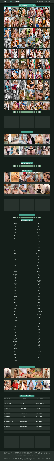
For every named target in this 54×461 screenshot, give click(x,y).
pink (15, 318)
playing (15, 320)
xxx (38, 357)
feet (39, 256)
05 (21, 111)
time (15, 344)
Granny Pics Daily (23, 398)
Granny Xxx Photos (39, 431)
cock (15, 241)
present (38, 321)
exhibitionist (38, 253)
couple (38, 243)
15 (40, 111)
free (39, 259)
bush (39, 237)
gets (15, 266)
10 (30, 111)
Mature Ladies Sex (39, 413)
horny (15, 281)
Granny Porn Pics (39, 421)
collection (39, 241)
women (15, 357)
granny (38, 272)
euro (15, 251)
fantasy (15, 254)
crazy (15, 244)
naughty (38, 305)
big (38, 231)
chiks (15, 240)
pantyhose (39, 314)
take (39, 341)
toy (39, 345)
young (15, 362)
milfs (39, 299)
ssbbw (39, 338)
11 (32, 111)
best (15, 231)
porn (39, 320)
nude (39, 308)
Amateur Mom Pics (39, 418)
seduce (39, 330)
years (39, 359)
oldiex (15, 313)
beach (15, 229)
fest (15, 257)
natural (15, 305)
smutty (15, 336)
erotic (39, 250)
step (15, 339)
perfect (15, 315)
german (38, 265)
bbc (15, 228)
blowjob (15, 234)
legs (39, 290)
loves (39, 295)
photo (39, 315)
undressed (15, 348)
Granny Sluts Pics (7, 408)
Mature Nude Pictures (24, 431)
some (39, 336)
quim (39, 323)
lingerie (38, 292)
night (15, 308)
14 (38, 111)
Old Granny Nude (39, 426)
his (15, 280)
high (39, 278)
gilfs (15, 268)
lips (15, 293)
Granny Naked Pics (23, 408)
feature (15, 256)
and (15, 225)
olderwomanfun (39, 311)
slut (15, 335)
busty (15, 238)
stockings (15, 341)
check (39, 238)
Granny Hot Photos (39, 398)
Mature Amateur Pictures (8, 421)
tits (39, 344)
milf (15, 299)
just (15, 287)
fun (15, 265)
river (15, 329)
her (15, 278)
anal (39, 223)
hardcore (15, 277)
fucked (38, 262)
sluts (39, 335)
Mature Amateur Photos (24, 421)
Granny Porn (22, 403)
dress (39, 249)
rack (15, 324)
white (39, 353)
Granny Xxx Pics (38, 400)
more (39, 302)
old (39, 310)
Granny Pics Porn (23, 418)
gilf (39, 266)
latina (15, 290)
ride (39, 327)
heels (39, 277)
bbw (39, 228)
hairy (15, 275)
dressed (15, 250)
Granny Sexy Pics (7, 398)
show (15, 333)
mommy (15, 302)
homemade (39, 280)
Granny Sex (38, 408)
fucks (39, 263)
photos (15, 317)
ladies (39, 287)
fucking (15, 263)
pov (15, 321)
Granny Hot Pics (23, 411)
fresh (15, 260)
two (39, 347)
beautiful (39, 229)
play (39, 318)
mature (15, 298)
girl (39, 268)
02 (15, 111)
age (15, 222)
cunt (39, 246)
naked (39, 304)
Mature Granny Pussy (23, 426)
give (15, 269)
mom (39, 301)
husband (38, 284)
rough (39, 329)
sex (15, 332)
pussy (15, 323)
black (15, 232)
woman (38, 356)
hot (39, 281)
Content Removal (29, 459)
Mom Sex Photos (7, 416)
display (15, 249)
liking (15, 292)
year (15, 359)
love (15, 295)
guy (39, 274)
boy (39, 235)
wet (15, 353)
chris (39, 240)
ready (15, 326)
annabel (38, 225)
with (15, 356)
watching (39, 351)
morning (15, 304)
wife (39, 354)
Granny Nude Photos (7, 411)
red (39, 326)
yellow (15, 360)
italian (39, 286)
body (39, 234)
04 (19, 111)
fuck (15, 262)
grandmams (15, 271)
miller (15, 301)
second (15, 330)
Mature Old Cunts (7, 429)
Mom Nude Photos (39, 416)
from (39, 260)
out (15, 314)
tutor (15, 347)
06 (23, 111)
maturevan (39, 298)
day (15, 247)
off (15, 310)
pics (39, 317)
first (39, 257)
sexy (39, 332)
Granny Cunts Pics (12, 2)
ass (38, 226)
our (39, 313)
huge (15, 284)
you (39, 360)
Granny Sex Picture (7, 413)
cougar (15, 243)
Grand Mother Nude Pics (40, 403)
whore (15, 354)
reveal (15, 327)
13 (36, 111)
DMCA (25, 459)
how (39, 283)
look (39, 293)
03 (17, 111)
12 (34, 111)
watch (15, 351)
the (15, 342)
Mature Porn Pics (7, 400)
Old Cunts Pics (22, 400)
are (15, 226)
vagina (15, 350)
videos (39, 350)
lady (15, 289)
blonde (38, 232)
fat (38, 254)
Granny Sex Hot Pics (23, 429)
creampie (39, 244)
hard (39, 275)
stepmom (39, 339)
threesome (39, 342)
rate (39, 324)
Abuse (23, 459)
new (39, 307)
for (15, 259)
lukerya (15, 296)
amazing (15, 223)
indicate (15, 286)
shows (39, 333)
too (15, 345)
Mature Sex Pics (38, 411)
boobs (15, 235)
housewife (15, 283)
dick (39, 247)
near (15, 307)
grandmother (39, 271)
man (39, 296)
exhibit (15, 253)
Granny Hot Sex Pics (23, 413)
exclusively (39, 251)
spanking (15, 338)
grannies (15, 272)
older (15, 311)
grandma (39, 269)
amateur (38, 222)
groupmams (15, 274)
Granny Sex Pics (22, 416)
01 (13, 111)
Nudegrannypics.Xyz (7, 431)
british (15, 237)
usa (39, 348)
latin (39, 289)
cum (15, 246)
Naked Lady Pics (38, 429)
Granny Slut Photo (7, 403)
